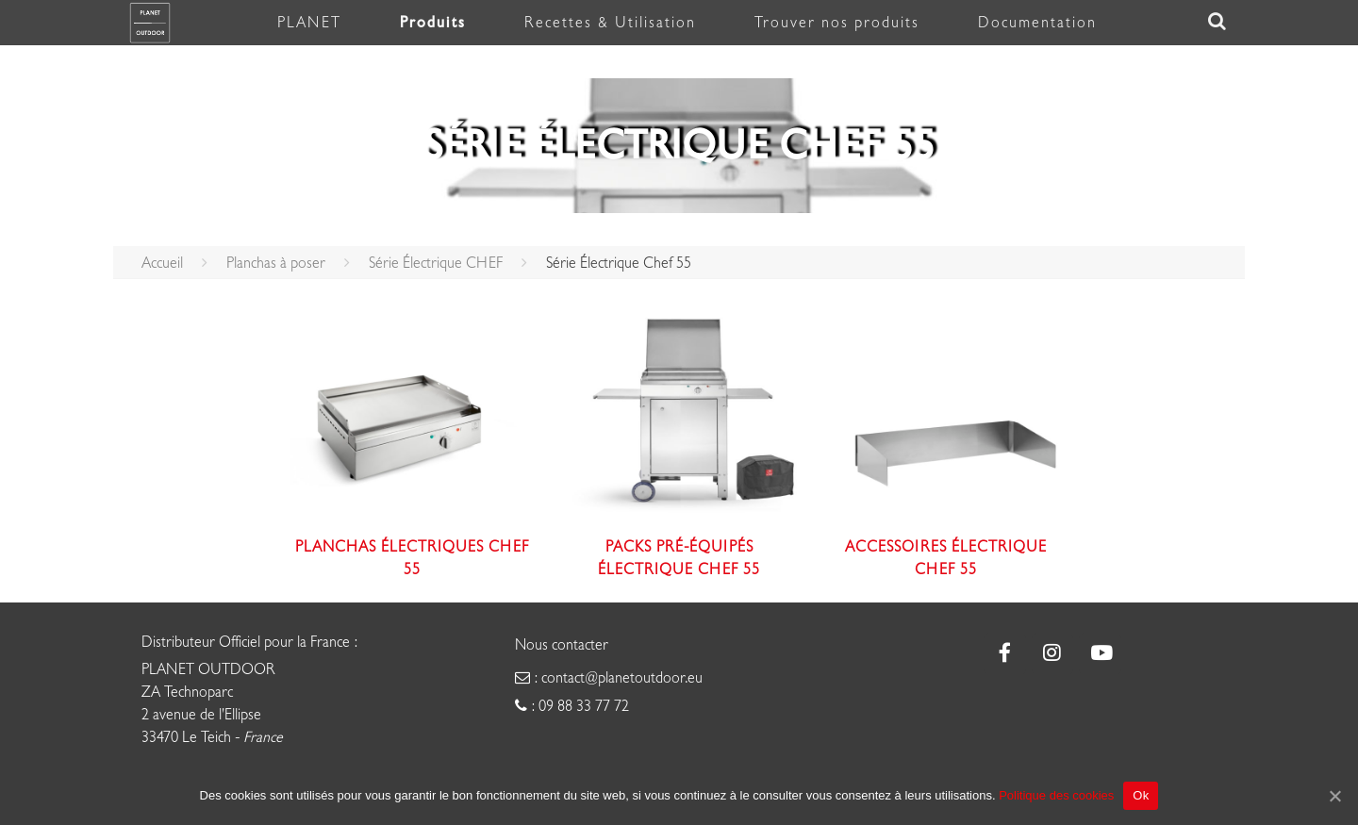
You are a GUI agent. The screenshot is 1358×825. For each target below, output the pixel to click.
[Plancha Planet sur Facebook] (1005, 654)
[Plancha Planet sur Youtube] (1100, 654)
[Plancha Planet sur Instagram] (1053, 654)
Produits (433, 22)
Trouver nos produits (836, 22)
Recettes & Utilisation (610, 22)
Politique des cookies (1056, 795)
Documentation (1037, 22)
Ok (1141, 795)
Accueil (162, 263)
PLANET (309, 22)
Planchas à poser (275, 263)
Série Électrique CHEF (436, 263)
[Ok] (1334, 795)
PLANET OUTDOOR (208, 669)
